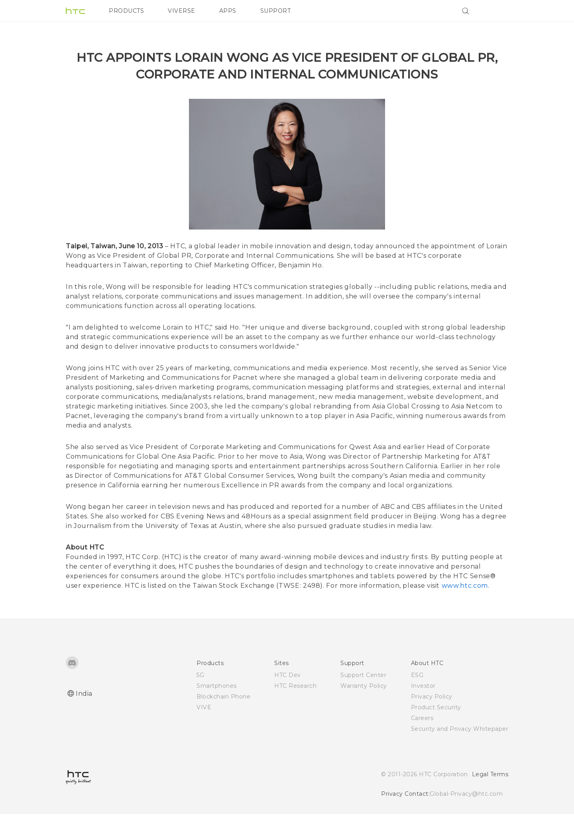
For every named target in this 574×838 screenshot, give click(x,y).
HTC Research (295, 709)
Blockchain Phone (223, 720)
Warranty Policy (363, 709)
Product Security (436, 731)
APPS (227, 10)
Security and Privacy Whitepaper (460, 752)
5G (200, 699)
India (84, 717)
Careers (422, 742)
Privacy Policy (431, 720)
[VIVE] (497, 11)
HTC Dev (287, 699)
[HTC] (75, 11)
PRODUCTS (126, 10)
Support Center (363, 699)
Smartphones (217, 709)
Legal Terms (490, 798)
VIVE (204, 731)
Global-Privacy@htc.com (466, 817)
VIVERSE (181, 10)
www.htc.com (465, 609)
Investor (423, 709)
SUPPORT (275, 10)
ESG (417, 699)
